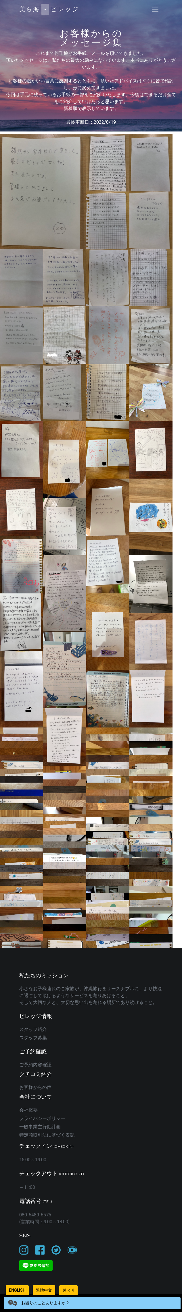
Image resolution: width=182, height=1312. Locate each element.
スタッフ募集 (33, 1037)
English (17, 1290)
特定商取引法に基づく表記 (46, 1135)
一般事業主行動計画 (40, 1126)
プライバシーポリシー (42, 1118)
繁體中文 (44, 1290)
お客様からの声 (35, 1087)
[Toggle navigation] (155, 9)
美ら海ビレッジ (49, 9)
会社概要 (28, 1110)
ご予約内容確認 (35, 1064)
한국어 (68, 1290)
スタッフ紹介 (33, 1029)
